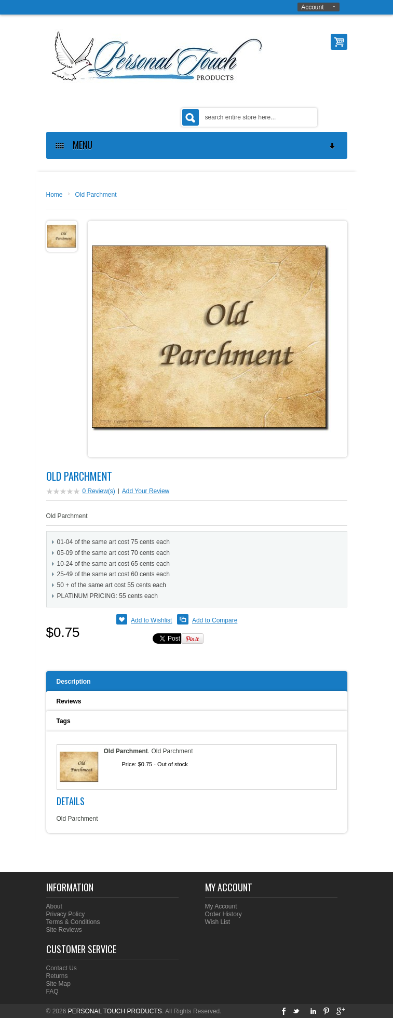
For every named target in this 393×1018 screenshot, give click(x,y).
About (54, 906)
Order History (223, 914)
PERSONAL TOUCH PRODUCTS (115, 1011)
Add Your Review (145, 491)
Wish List (218, 922)
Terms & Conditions (73, 922)
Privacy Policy (65, 914)
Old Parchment (96, 194)
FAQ (52, 991)
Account (312, 7)
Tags (64, 721)
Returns (57, 976)
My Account (221, 906)
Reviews (69, 701)
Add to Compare (214, 620)
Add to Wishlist (151, 620)
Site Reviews (64, 929)
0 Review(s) (99, 491)
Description (74, 681)
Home (54, 194)
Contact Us (61, 968)
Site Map (58, 983)
